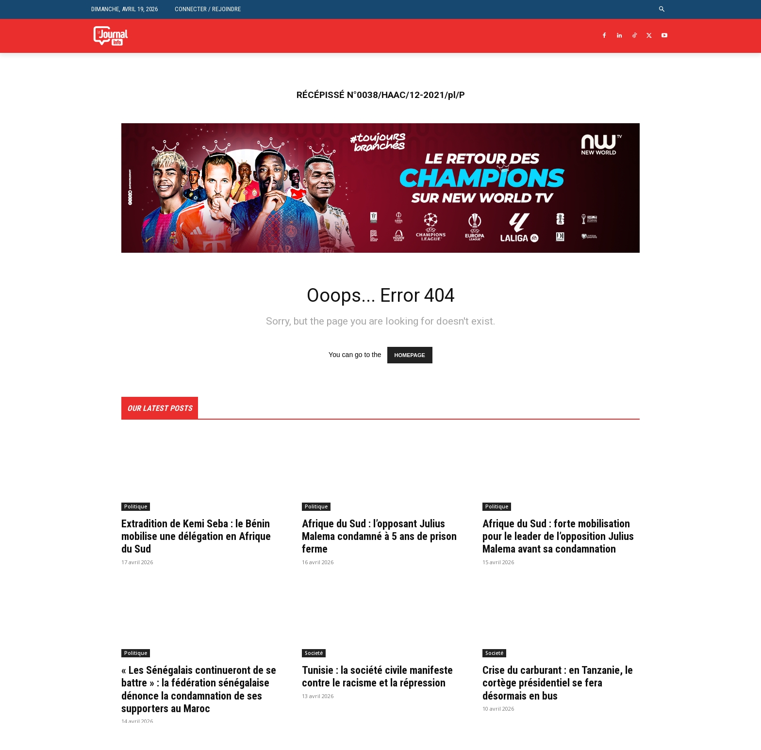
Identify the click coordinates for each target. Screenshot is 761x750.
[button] (662, 9)
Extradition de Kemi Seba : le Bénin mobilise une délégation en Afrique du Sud (198, 537)
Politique (135, 507)
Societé (314, 667)
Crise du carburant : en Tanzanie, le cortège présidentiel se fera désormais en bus (559, 697)
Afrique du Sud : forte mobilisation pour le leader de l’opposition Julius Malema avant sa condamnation (558, 544)
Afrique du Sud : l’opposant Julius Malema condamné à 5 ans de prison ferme (380, 537)
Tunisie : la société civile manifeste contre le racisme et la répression (380, 697)
